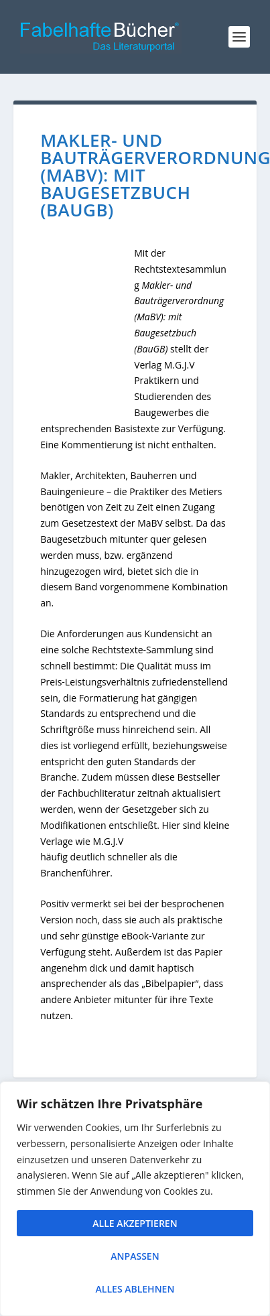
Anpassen (135, 1256)
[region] (135, 1198)
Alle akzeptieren (134, 1223)
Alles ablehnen (135, 1288)
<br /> (87, 332)
